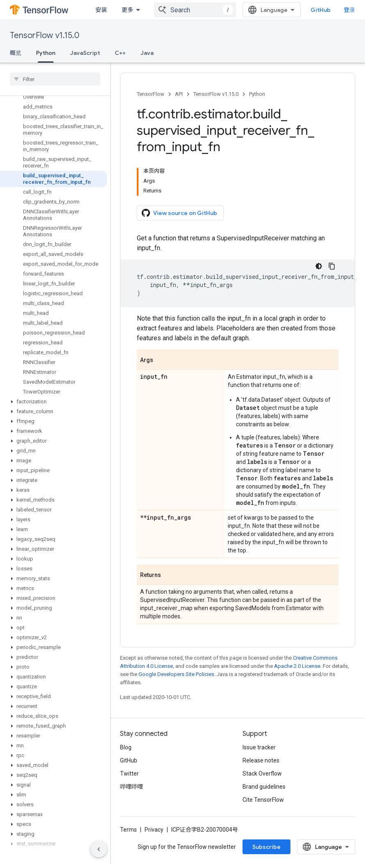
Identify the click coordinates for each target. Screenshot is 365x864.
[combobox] (195, 9)
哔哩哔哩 (131, 786)
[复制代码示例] (331, 266)
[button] (53, 402)
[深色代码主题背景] (318, 266)
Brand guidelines (264, 786)
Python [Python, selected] (45, 53)
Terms (128, 829)
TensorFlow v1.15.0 (44, 35)
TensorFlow (150, 94)
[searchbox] (55, 79)
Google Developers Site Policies (176, 674)
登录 (349, 10)
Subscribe (266, 846)
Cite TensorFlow (263, 799)
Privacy (154, 829)
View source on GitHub (179, 213)
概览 (15, 53)
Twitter (129, 773)
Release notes (261, 760)
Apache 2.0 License (297, 666)
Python (257, 94)
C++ (120, 53)
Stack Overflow (262, 773)
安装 (101, 10)
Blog (125, 747)
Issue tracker (259, 747)
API (179, 94)
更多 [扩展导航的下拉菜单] (127, 10)
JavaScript (85, 53)
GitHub (321, 10)
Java (147, 53)
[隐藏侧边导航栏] (99, 849)
